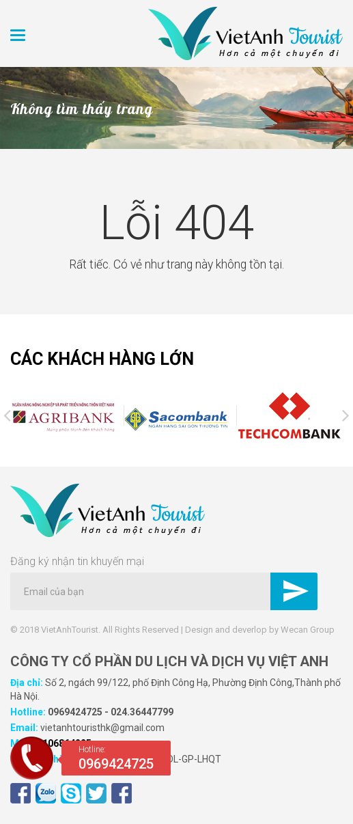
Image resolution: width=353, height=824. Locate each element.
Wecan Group (308, 629)
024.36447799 (142, 711)
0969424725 (75, 711)
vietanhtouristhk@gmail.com (102, 727)
